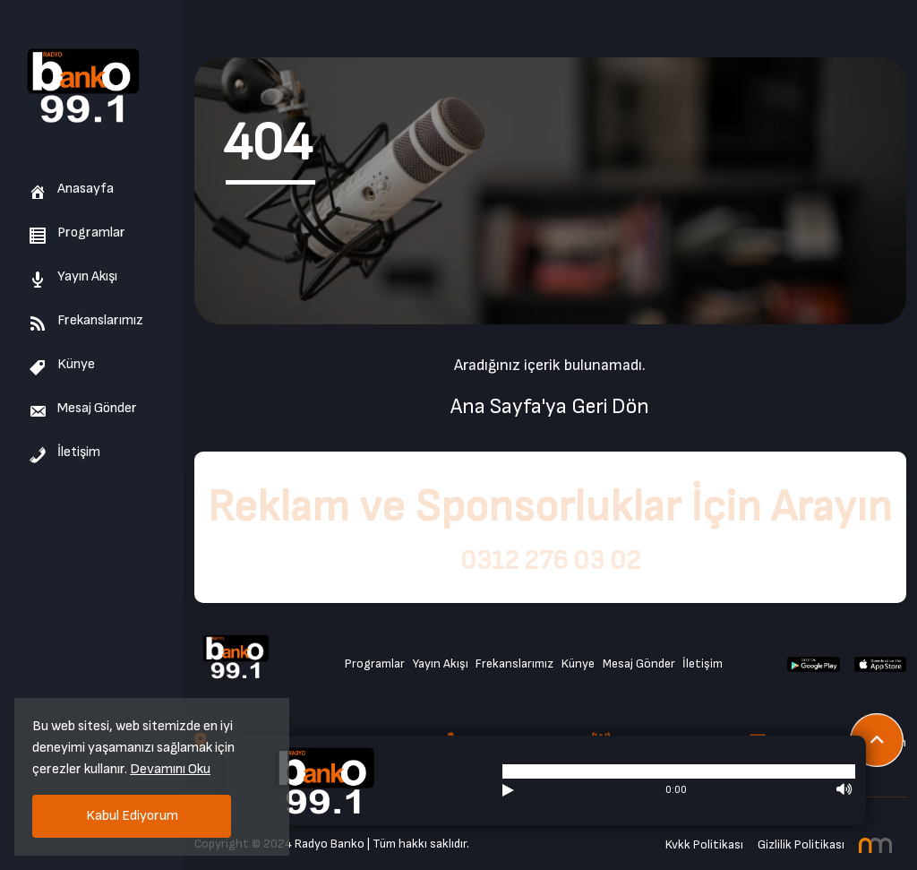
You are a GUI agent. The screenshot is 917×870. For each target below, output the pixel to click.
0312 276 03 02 (550, 561)
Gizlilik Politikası (801, 844)
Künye (62, 364)
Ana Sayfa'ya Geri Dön (549, 406)
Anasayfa (71, 188)
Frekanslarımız (86, 320)
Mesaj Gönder (83, 408)
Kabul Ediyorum (132, 815)
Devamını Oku (170, 769)
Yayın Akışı (73, 276)
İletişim (64, 452)
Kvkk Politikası (704, 844)
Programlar (77, 232)
